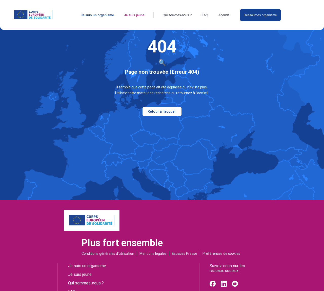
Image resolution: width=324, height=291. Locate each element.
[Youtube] (235, 285)
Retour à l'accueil (162, 111)
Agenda (224, 15)
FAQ (205, 15)
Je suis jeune (134, 15)
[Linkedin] (224, 285)
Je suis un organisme (97, 15)
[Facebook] (213, 285)
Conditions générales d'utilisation (108, 253)
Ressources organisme (260, 15)
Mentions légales (153, 253)
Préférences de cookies (221, 253)
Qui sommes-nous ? (177, 15)
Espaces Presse (184, 253)
